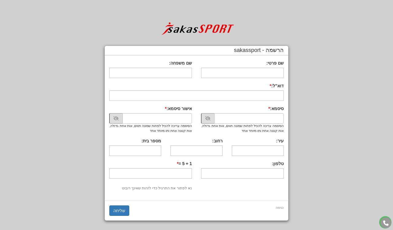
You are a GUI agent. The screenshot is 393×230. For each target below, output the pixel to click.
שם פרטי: (275, 63)
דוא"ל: (277, 85)
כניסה (280, 207)
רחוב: (217, 140)
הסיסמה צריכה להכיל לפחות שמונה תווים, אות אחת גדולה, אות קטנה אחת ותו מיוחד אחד (242, 128)
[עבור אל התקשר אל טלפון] (386, 223)
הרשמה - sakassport (259, 50)
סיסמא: (277, 108)
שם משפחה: (180, 63)
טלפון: (278, 163)
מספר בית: (151, 140)
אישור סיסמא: (179, 108)
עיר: (280, 140)
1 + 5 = (185, 163)
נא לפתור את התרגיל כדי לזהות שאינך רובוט (157, 188)
